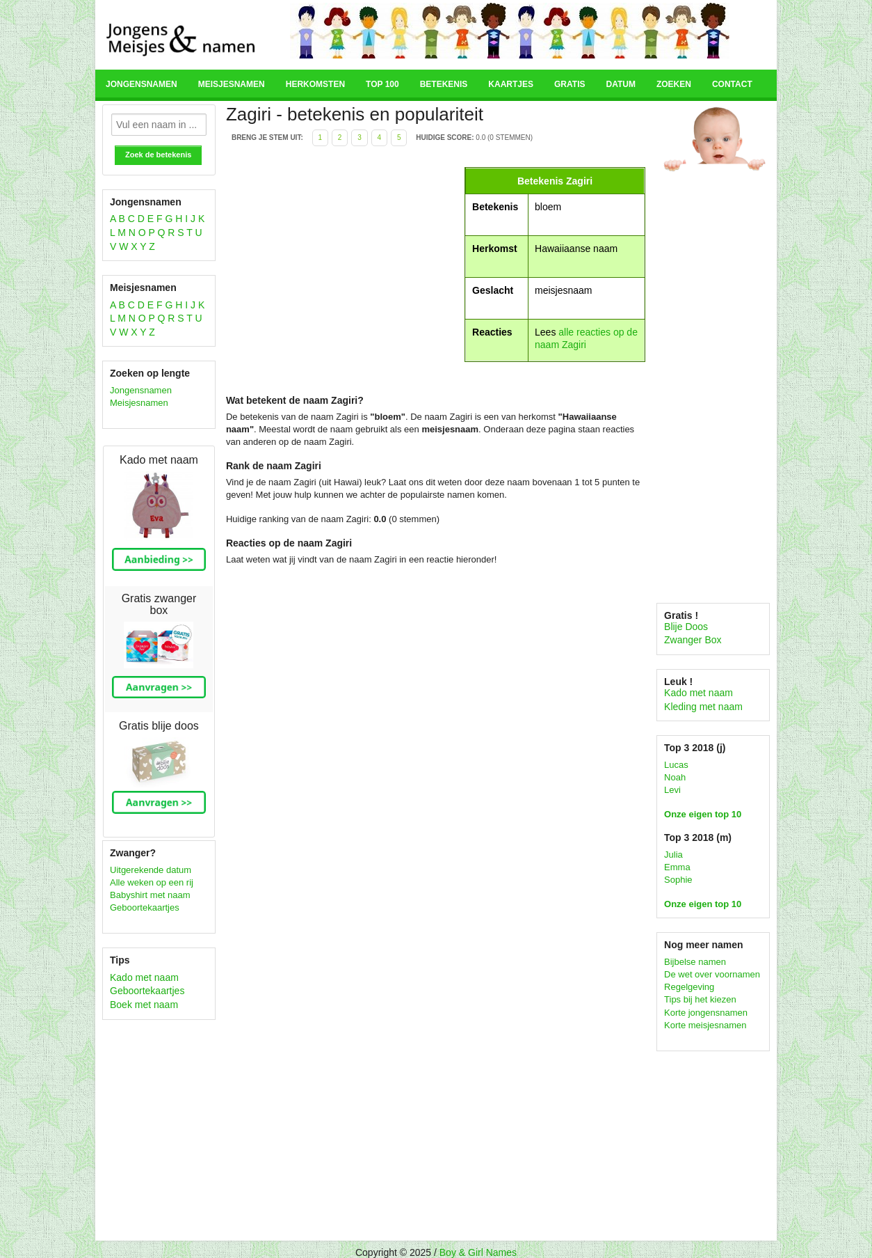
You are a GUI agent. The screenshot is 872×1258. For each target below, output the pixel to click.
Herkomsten (315, 84)
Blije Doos (686, 626)
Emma (677, 867)
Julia (673, 854)
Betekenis (444, 84)
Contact (732, 84)
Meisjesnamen (231, 84)
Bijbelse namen (695, 962)
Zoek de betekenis (158, 154)
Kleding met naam (703, 706)
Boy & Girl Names (478, 1252)
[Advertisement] (343, 264)
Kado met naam (144, 977)
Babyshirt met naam (150, 895)
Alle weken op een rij (151, 882)
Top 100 (382, 84)
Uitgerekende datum (150, 870)
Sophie (678, 879)
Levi (672, 790)
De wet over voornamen (712, 974)
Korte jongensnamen (706, 1012)
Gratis (569, 84)
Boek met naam (144, 1004)
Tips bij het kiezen (700, 999)
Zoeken (673, 84)
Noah (675, 777)
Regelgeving (689, 987)
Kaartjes (510, 84)
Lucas (676, 765)
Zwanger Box (692, 639)
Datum (620, 84)
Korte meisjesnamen (705, 1025)
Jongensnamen (141, 84)
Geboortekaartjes (144, 907)
